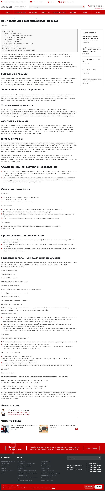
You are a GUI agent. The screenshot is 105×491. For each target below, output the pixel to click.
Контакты (97, 12)
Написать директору (74, 469)
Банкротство (44, 463)
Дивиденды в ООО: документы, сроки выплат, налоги (92, 80)
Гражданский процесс (14, 33)
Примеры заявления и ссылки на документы (19, 50)
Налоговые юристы (46, 478)
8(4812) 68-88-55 (96, 6)
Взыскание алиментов (47, 470)
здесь (53, 488)
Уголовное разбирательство (16, 37)
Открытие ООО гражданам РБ (26, 463)
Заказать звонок (99, 8)
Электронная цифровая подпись (50, 473)
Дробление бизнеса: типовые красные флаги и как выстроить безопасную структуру (92, 49)
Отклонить (88, 486)
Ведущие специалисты (8, 461)
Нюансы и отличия (13, 42)
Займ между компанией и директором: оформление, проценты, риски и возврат (90, 38)
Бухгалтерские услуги (58, 12)
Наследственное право (24, 466)
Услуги (8, 12)
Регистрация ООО (46, 461)
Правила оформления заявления (15, 48)
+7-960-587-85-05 (93, 469)
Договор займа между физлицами (89, 70)
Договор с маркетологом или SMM (91, 60)
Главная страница (5, 18)
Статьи (13, 18)
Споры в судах (45, 12)
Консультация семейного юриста (27, 473)
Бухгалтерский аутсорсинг (48, 475)
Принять (98, 486)
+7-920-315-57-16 (93, 467)
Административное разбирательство (19, 35)
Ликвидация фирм (46, 466)
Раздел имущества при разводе (26, 470)
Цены (85, 12)
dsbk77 (52, 1)
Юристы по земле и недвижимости (27, 478)
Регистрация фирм (20, 12)
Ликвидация (33, 12)
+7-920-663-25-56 (93, 471)
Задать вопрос (92, 448)
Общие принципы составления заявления (18, 44)
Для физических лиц (47, 480)
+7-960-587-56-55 (93, 465)
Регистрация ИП (22, 461)
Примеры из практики (7, 470)
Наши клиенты (5, 466)
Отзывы (3, 468)
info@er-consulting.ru (38, 1)
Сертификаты (5, 463)
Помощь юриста (22, 475)
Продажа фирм (21, 468)
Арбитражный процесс (15, 39)
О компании (72, 12)
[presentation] (2, 429)
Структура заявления (10, 46)
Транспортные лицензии (24, 480)
